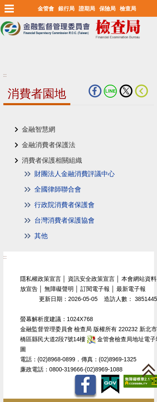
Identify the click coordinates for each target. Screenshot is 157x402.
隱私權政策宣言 (40, 279)
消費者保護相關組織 (52, 160)
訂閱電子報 (95, 289)
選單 (9, 8)
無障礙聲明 (59, 289)
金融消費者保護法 (48, 144)
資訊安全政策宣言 (91, 279)
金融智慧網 (38, 129)
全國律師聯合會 (57, 189)
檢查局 (128, 8)
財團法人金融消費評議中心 (74, 173)
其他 (41, 235)
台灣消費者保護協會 (64, 220)
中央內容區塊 (23, 118)
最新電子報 (131, 289)
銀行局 (66, 8)
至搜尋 (10, 54)
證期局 (87, 8)
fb (95, 91)
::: (5, 75)
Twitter (126, 91)
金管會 (46, 8)
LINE (110, 91)
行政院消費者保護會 (64, 204)
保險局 (107, 8)
